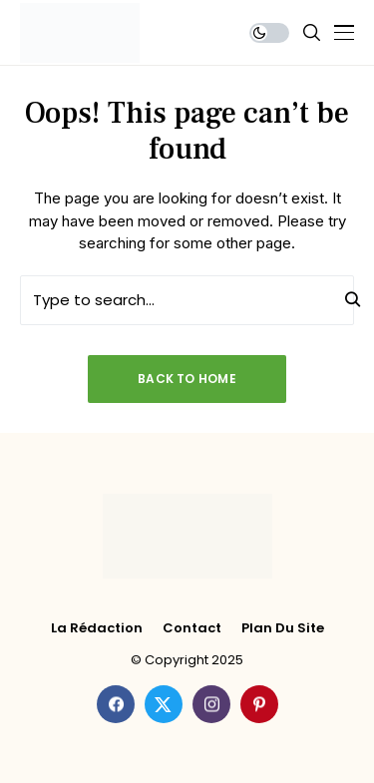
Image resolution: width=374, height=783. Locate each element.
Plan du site (282, 628)
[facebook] (116, 704)
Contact (192, 628)
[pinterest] (259, 704)
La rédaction (97, 628)
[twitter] (164, 704)
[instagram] (211, 704)
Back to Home (187, 378)
